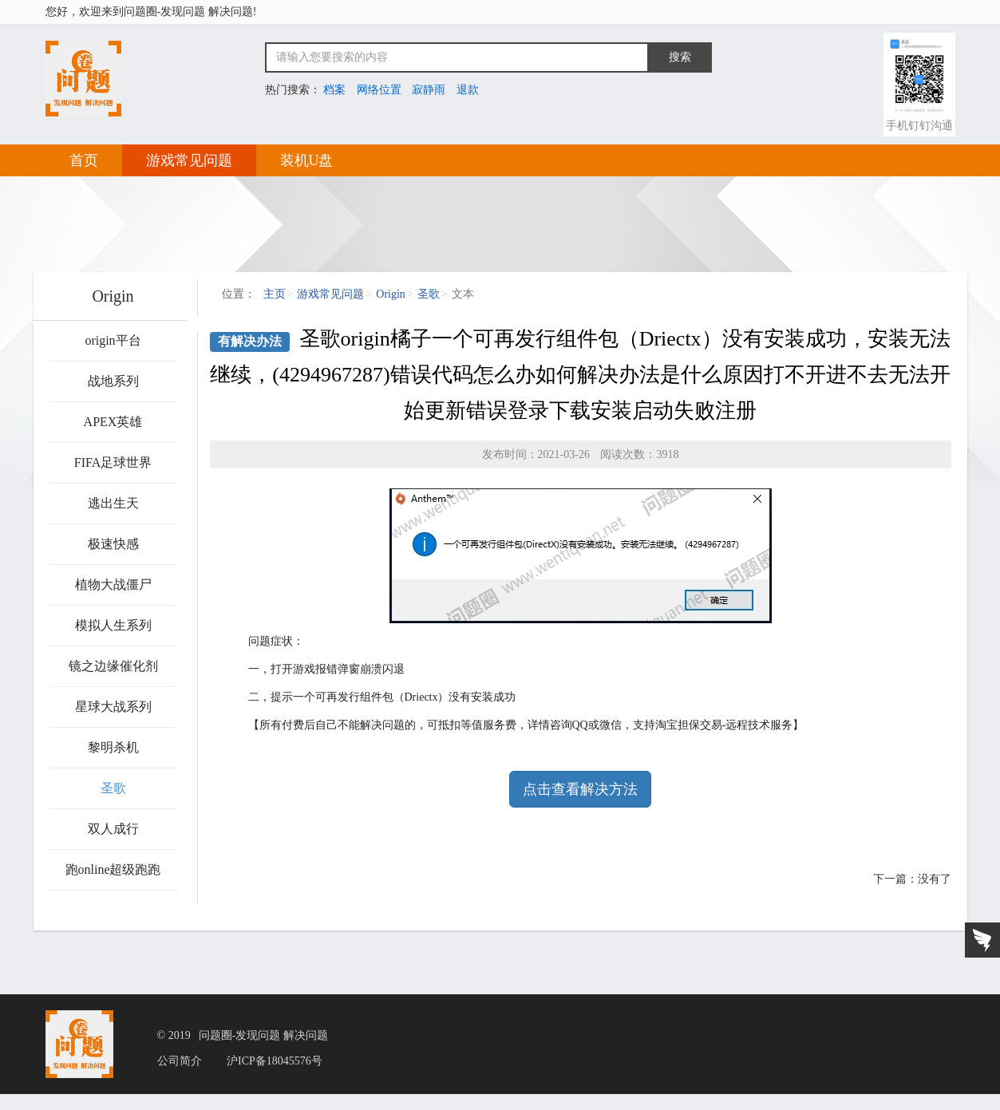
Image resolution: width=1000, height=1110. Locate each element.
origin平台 (112, 340)
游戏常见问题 (189, 160)
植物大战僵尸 (113, 584)
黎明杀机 (113, 747)
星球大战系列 (113, 706)
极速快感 (113, 544)
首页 (83, 160)
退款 (468, 90)
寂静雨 (428, 90)
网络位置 (379, 90)
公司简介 (179, 1061)
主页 (274, 294)
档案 (334, 90)
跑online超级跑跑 (113, 869)
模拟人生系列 (113, 625)
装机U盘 (307, 160)
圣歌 (113, 788)
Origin (390, 294)
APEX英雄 (113, 422)
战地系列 (113, 381)
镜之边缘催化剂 (113, 666)
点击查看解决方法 (580, 789)
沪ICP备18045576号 (274, 1061)
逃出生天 (113, 503)
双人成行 (113, 828)
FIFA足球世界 (113, 462)
